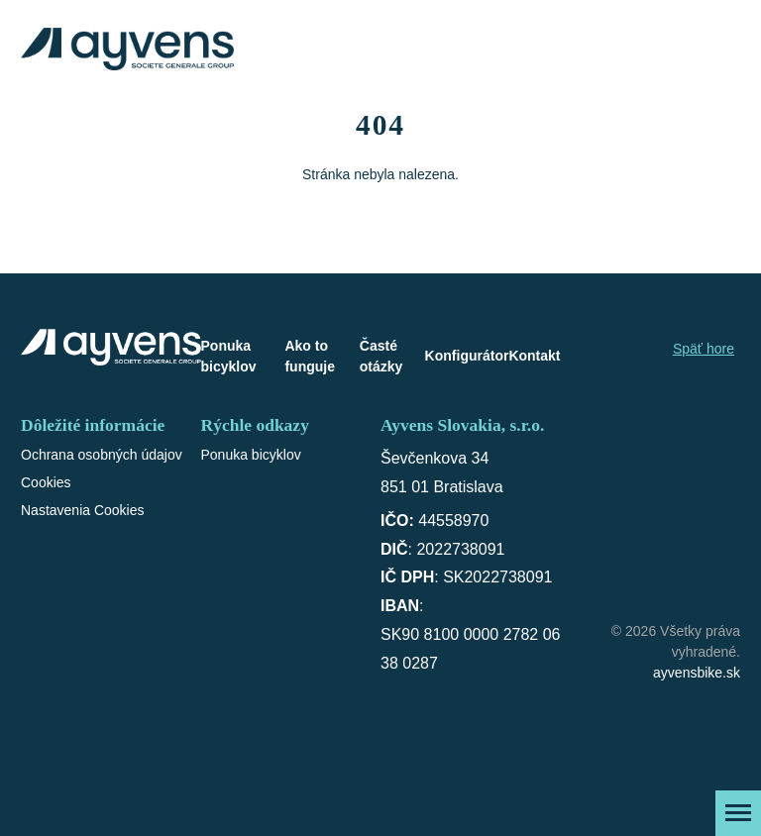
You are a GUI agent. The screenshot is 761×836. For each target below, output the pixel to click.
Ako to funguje (309, 356)
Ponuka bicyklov (229, 356)
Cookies (46, 482)
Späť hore (703, 349)
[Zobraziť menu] (738, 813)
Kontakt (534, 356)
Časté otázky (381, 356)
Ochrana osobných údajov (101, 455)
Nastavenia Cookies (83, 510)
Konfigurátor (467, 356)
